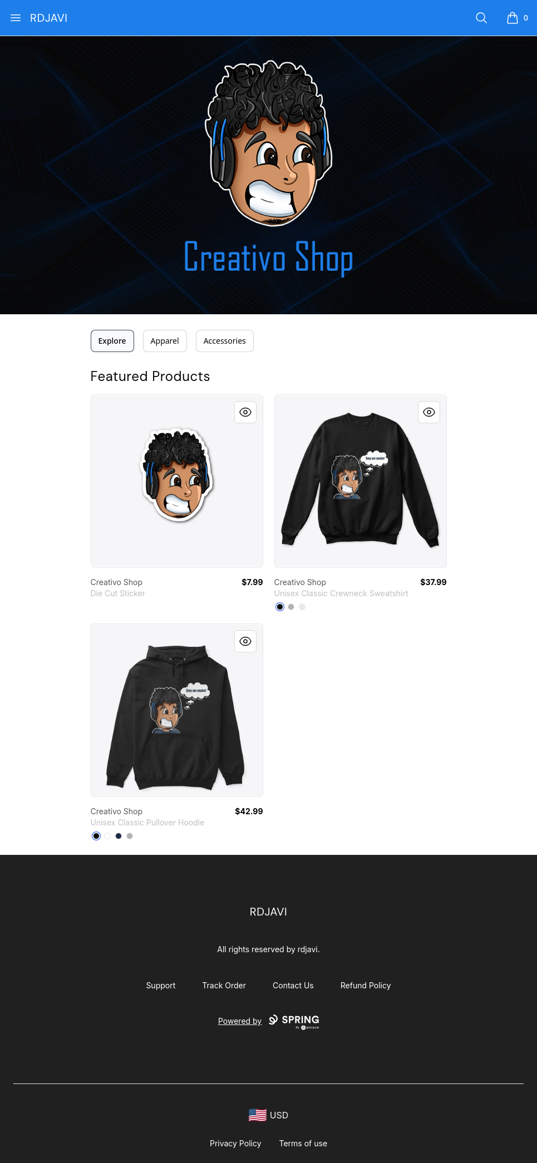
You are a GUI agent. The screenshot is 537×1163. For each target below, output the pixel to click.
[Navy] (118, 836)
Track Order (224, 985)
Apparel (165, 340)
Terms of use (303, 1143)
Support (160, 985)
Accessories (225, 340)
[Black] (280, 606)
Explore (112, 340)
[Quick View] (245, 412)
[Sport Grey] (129, 836)
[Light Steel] (291, 606)
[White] (302, 606)
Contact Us (293, 985)
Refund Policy (366, 985)
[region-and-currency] (269, 1115)
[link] (177, 481)
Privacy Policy (236, 1143)
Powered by (268, 1022)
